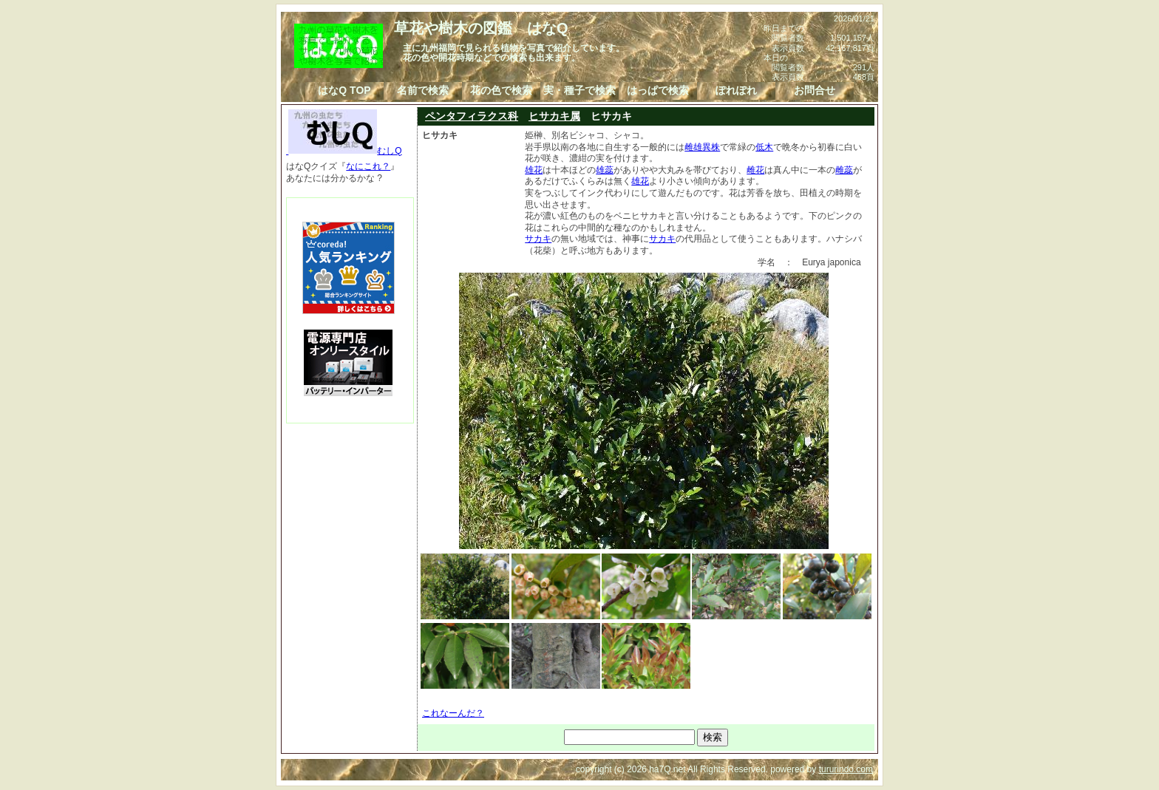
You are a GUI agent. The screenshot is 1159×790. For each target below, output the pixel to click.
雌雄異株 (702, 147)
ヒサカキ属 (554, 116)
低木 (764, 147)
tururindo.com (846, 769)
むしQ (344, 151)
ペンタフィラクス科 (471, 116)
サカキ (538, 239)
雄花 (534, 170)
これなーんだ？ (453, 713)
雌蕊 (844, 170)
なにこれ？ (368, 166)
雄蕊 (605, 170)
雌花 (755, 170)
